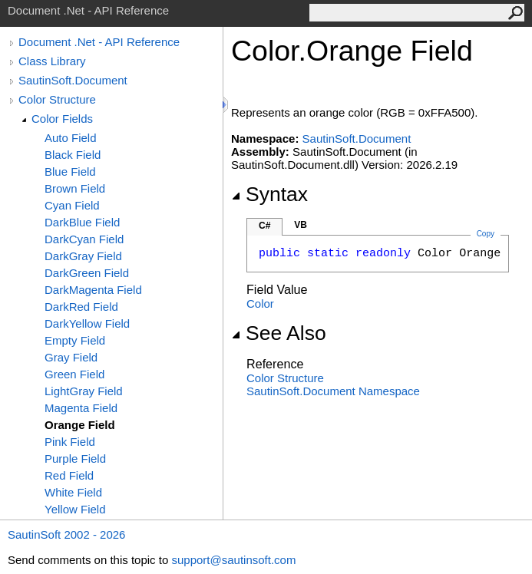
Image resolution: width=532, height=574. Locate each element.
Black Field (73, 154)
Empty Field (75, 340)
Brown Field (75, 188)
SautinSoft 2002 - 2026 (66, 534)
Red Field (69, 475)
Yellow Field (75, 509)
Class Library (52, 61)
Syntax (269, 194)
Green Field (74, 374)
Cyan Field (72, 205)
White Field (73, 492)
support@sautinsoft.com (233, 559)
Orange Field (80, 424)
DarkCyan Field (84, 239)
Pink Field (70, 441)
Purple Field (75, 458)
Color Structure (57, 99)
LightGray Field (84, 391)
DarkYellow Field (87, 323)
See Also (278, 333)
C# (264, 225)
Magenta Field (81, 407)
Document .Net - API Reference (99, 41)
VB (300, 224)
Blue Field (70, 171)
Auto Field (71, 137)
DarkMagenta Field (93, 289)
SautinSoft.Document (72, 80)
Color (260, 303)
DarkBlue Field (82, 222)
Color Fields (62, 118)
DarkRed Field (81, 306)
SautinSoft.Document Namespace (333, 391)
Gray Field (71, 357)
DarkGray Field (83, 255)
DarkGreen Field (87, 272)
